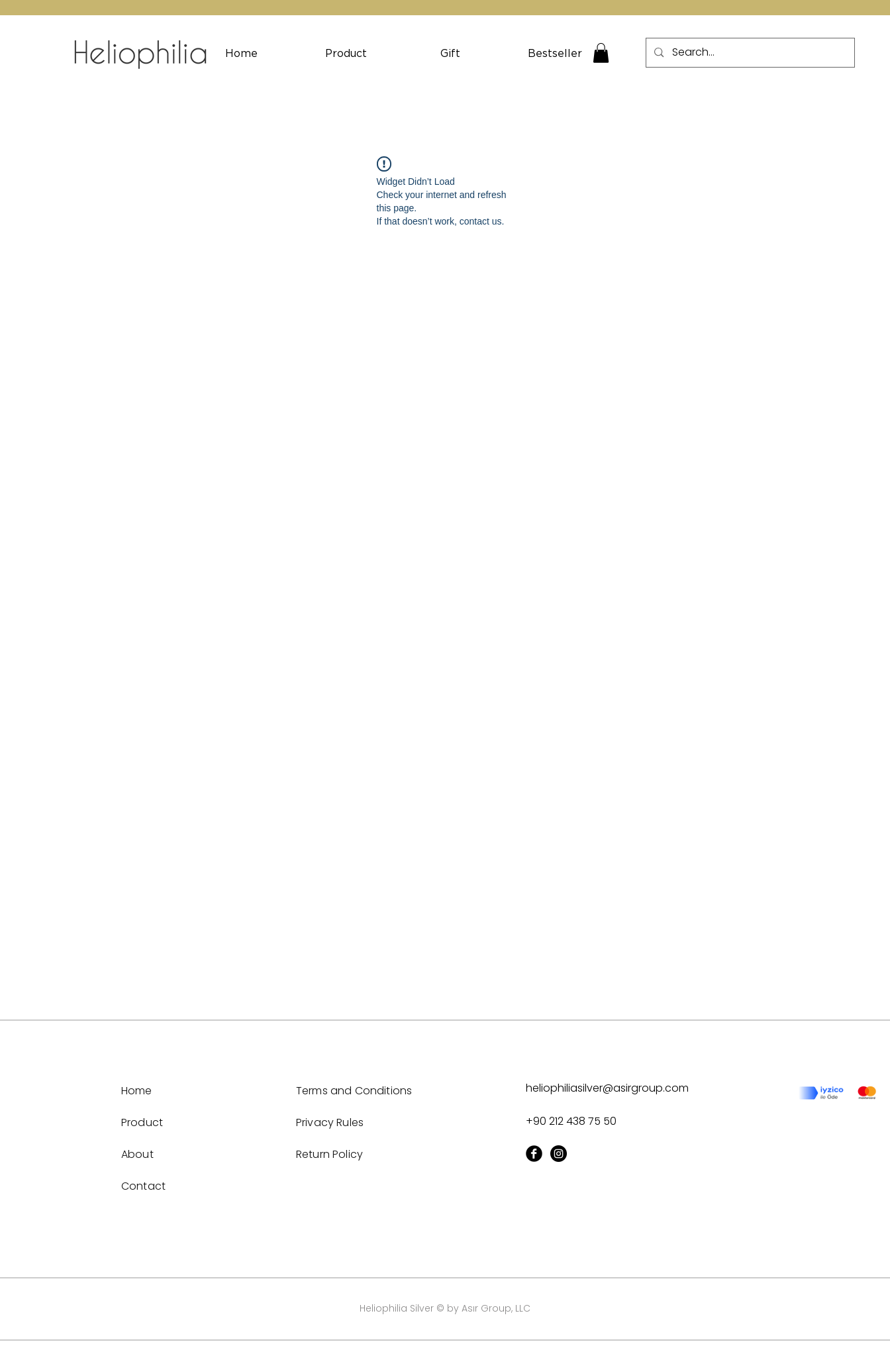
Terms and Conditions (354, 1090)
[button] (601, 53)
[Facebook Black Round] (534, 1153)
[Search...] (749, 52)
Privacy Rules (330, 1122)
